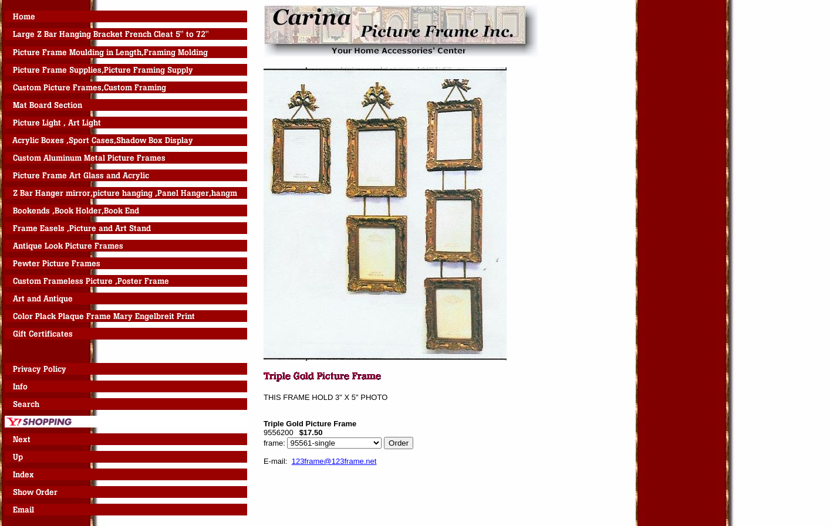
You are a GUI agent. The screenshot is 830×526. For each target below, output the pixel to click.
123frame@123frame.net (334, 461)
